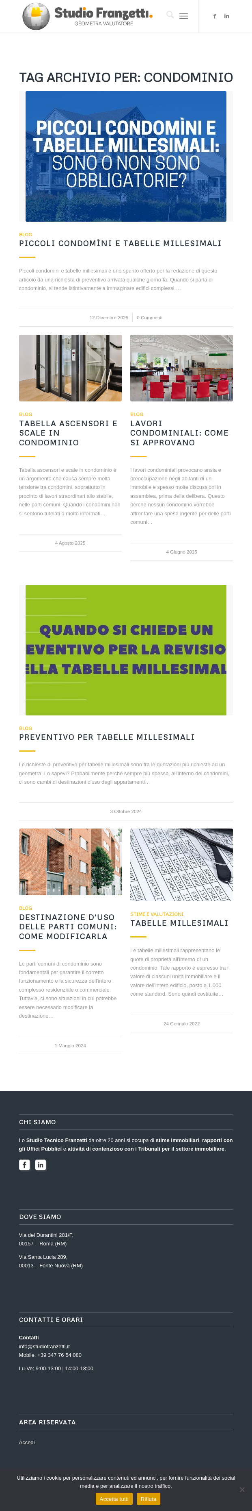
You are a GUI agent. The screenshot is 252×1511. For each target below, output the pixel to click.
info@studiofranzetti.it (44, 1346)
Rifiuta (149, 1499)
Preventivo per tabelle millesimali (107, 737)
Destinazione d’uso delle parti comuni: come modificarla (68, 927)
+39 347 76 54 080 (59, 1355)
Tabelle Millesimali (179, 922)
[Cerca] (166, 16)
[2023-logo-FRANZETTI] (104, 16)
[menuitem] (166, 16)
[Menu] (183, 16)
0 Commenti (149, 317)
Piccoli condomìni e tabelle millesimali (120, 243)
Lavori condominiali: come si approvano (179, 433)
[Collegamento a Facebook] (215, 16)
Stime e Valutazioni (156, 914)
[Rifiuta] (242, 1489)
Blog (25, 234)
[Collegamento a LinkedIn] (227, 16)
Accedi (27, 1442)
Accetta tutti (114, 1499)
